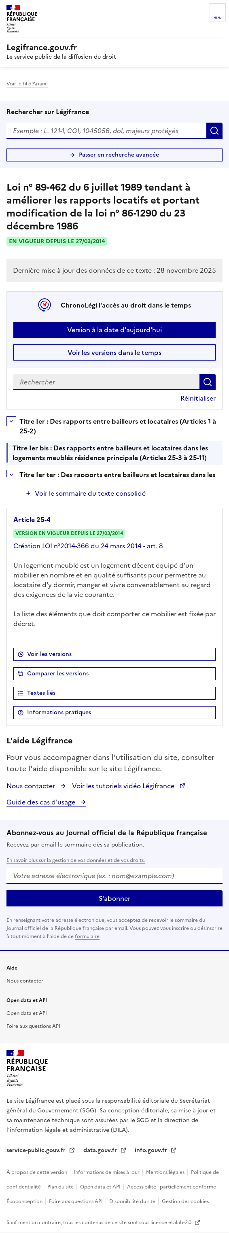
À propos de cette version (37, 1172)
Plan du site (61, 1187)
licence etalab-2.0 (172, 1222)
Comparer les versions (58, 673)
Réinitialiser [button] (198, 398)
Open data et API (26, 1013)
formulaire (87, 936)
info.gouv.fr (152, 1150)
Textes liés (41, 693)
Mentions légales (166, 1172)
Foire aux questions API (33, 1026)
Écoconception (25, 1201)
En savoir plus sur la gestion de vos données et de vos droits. (75, 860)
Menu (218, 18)
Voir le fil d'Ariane (27, 83)
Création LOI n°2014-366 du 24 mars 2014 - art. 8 (88, 546)
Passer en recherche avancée (119, 155)
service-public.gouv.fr (36, 1150)
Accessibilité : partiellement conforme (172, 1187)
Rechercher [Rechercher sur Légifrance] (214, 131)
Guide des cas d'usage (41, 802)
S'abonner (114, 898)
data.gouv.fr (101, 1150)
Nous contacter (31, 786)
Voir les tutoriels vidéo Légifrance (124, 786)
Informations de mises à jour (107, 1172)
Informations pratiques (59, 712)
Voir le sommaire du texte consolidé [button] (90, 493)
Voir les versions (49, 654)
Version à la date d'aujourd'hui (114, 330)
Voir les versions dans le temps (114, 352)
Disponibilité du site (133, 1201)
